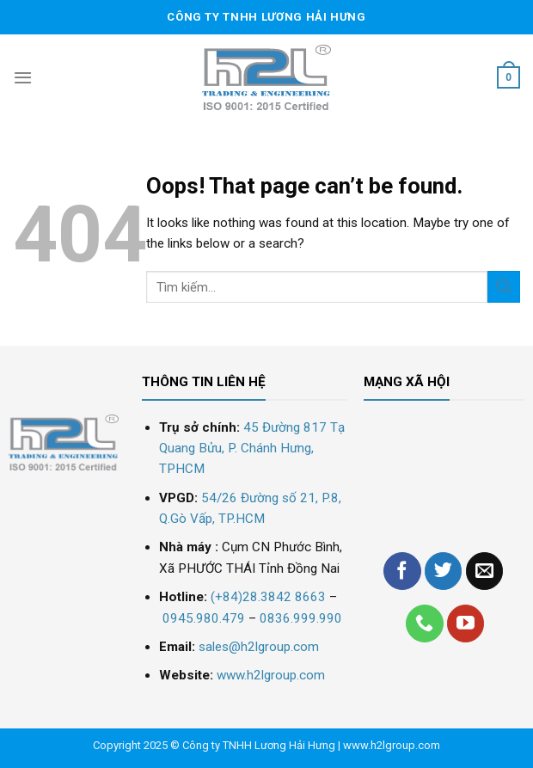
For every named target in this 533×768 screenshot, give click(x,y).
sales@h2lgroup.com (259, 646)
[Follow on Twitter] (444, 571)
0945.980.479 (203, 618)
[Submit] (503, 287)
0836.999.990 (301, 618)
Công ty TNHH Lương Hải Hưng (258, 745)
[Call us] (425, 623)
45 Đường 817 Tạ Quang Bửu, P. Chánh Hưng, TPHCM (252, 448)
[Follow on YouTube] (466, 623)
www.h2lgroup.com (271, 675)
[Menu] (23, 77)
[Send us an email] (485, 571)
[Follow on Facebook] (402, 571)
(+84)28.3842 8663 (268, 597)
